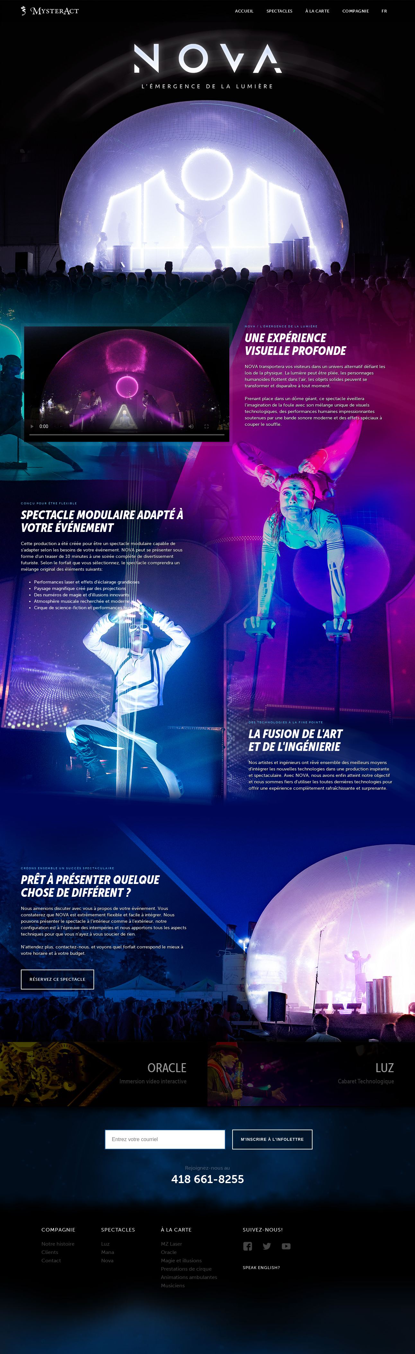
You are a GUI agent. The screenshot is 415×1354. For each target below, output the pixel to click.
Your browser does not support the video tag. (127, 384)
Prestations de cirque (186, 1269)
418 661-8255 (207, 1179)
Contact (51, 1260)
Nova (107, 1260)
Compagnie (355, 11)
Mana (107, 1252)
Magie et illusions (181, 1260)
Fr (384, 11)
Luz (105, 1244)
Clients (49, 1252)
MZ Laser (171, 1244)
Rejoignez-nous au (207, 1168)
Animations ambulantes (189, 1277)
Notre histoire (58, 1244)
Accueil (244, 11)
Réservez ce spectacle (57, 979)
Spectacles (280, 11)
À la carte (317, 11)
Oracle (169, 1252)
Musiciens (173, 1286)
